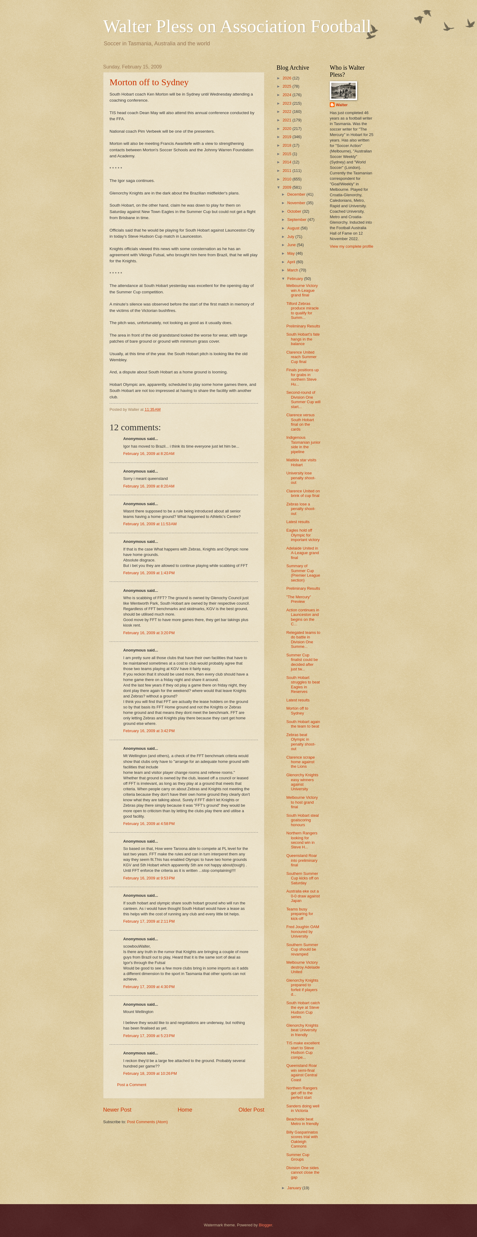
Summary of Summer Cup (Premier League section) (303, 573)
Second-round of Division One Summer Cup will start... (303, 399)
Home (185, 1110)
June (292, 245)
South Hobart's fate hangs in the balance (303, 339)
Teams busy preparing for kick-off (299, 914)
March (293, 270)
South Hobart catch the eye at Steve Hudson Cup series (303, 1010)
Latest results (298, 521)
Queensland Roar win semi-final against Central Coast (301, 1072)
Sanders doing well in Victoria (302, 1108)
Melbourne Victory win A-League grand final (302, 290)
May (291, 253)
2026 (287, 78)
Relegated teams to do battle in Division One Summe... (303, 639)
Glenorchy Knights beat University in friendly (302, 1030)
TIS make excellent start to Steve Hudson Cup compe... (302, 1050)
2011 (287, 170)
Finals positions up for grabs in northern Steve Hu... (302, 377)
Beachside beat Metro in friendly (302, 1121)
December (296, 194)
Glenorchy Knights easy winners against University (302, 782)
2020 (287, 128)
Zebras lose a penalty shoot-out (300, 509)
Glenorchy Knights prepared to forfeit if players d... (302, 987)
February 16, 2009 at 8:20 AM (149, 453)
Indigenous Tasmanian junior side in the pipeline (303, 444)
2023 (287, 103)
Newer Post (117, 1110)
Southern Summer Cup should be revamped (302, 949)
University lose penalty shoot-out (300, 478)
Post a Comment (131, 1084)
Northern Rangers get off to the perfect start (301, 1093)
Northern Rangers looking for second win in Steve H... (301, 840)
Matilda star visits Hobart (301, 462)
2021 (287, 120)
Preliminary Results (303, 326)
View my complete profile (351, 246)
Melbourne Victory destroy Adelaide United (303, 967)
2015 (287, 154)
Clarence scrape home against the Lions (300, 762)
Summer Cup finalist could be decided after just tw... (302, 662)
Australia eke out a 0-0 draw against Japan (303, 896)
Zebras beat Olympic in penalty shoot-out (300, 741)
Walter (342, 105)
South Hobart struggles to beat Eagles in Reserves (303, 684)
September (297, 219)
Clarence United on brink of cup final (303, 493)
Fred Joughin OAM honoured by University (302, 931)
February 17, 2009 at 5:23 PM (149, 1035)
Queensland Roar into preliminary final (301, 860)
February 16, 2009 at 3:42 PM (149, 731)
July (291, 236)
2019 (287, 137)
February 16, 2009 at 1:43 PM (149, 573)
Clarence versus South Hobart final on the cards (300, 422)
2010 (287, 179)
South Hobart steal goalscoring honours (302, 820)
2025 (287, 86)
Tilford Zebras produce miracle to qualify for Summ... (302, 310)
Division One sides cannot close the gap (302, 1172)
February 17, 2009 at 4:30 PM (149, 986)
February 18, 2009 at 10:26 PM (150, 1073)
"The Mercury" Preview (298, 599)
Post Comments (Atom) (147, 1122)
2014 (287, 162)
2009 (287, 187)
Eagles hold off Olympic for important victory (302, 535)
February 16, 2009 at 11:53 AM (150, 524)
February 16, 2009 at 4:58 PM (149, 823)
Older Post (251, 1110)
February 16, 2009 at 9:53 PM (149, 878)
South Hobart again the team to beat (303, 724)
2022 (287, 111)
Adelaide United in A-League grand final (302, 553)
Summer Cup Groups (297, 1157)
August (294, 228)
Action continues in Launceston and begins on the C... (302, 617)
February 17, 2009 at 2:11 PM (149, 921)
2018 (287, 145)
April (291, 262)
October (294, 211)
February (295, 278)
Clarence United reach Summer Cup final (301, 357)
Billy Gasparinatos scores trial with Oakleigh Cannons (302, 1139)
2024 (287, 95)
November (296, 203)
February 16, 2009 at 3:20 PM (149, 633)
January (294, 1188)
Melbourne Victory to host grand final (302, 802)
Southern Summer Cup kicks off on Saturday (302, 878)
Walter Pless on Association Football (237, 26)
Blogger (265, 1225)
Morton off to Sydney (149, 82)
